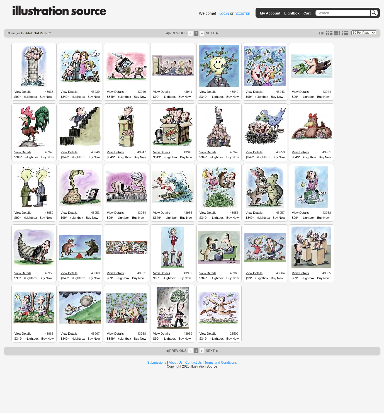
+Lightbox (30, 96)
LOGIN (224, 13)
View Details (22, 91)
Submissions (156, 363)
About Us (176, 363)
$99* (17, 96)
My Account (270, 13)
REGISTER (242, 13)
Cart (307, 13)
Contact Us (193, 363)
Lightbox (292, 13)
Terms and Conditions (221, 363)
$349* (65, 96)
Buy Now (46, 96)
